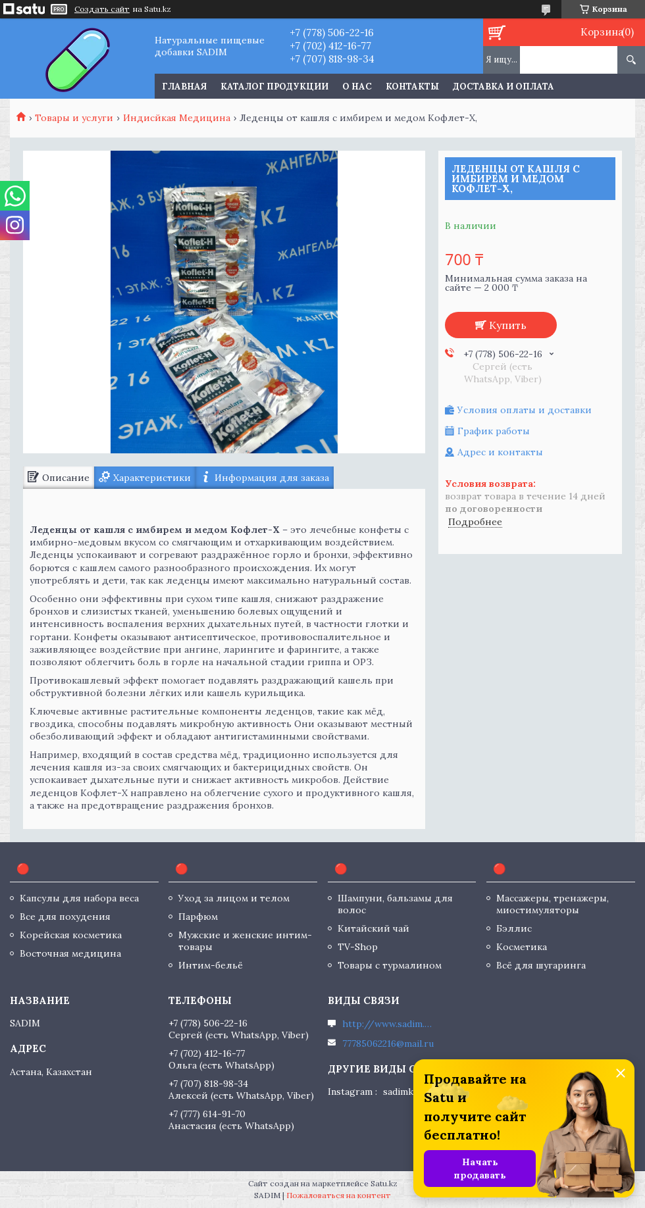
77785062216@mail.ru (388, 1043)
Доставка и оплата (503, 86)
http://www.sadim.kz (388, 1024)
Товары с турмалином (390, 965)
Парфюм (198, 916)
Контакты (412, 86)
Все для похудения (65, 916)
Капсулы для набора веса (79, 898)
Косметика (521, 947)
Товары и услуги (74, 118)
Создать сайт (102, 9)
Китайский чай (373, 928)
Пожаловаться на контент (338, 1195)
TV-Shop (358, 947)
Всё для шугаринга (541, 965)
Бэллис (514, 928)
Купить (508, 325)
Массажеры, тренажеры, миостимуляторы (552, 904)
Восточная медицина (70, 953)
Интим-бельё (210, 965)
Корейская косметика (71, 935)
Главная (184, 86)
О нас (357, 86)
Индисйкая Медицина (176, 118)
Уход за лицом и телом (234, 898)
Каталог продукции (274, 86)
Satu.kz (384, 1183)
